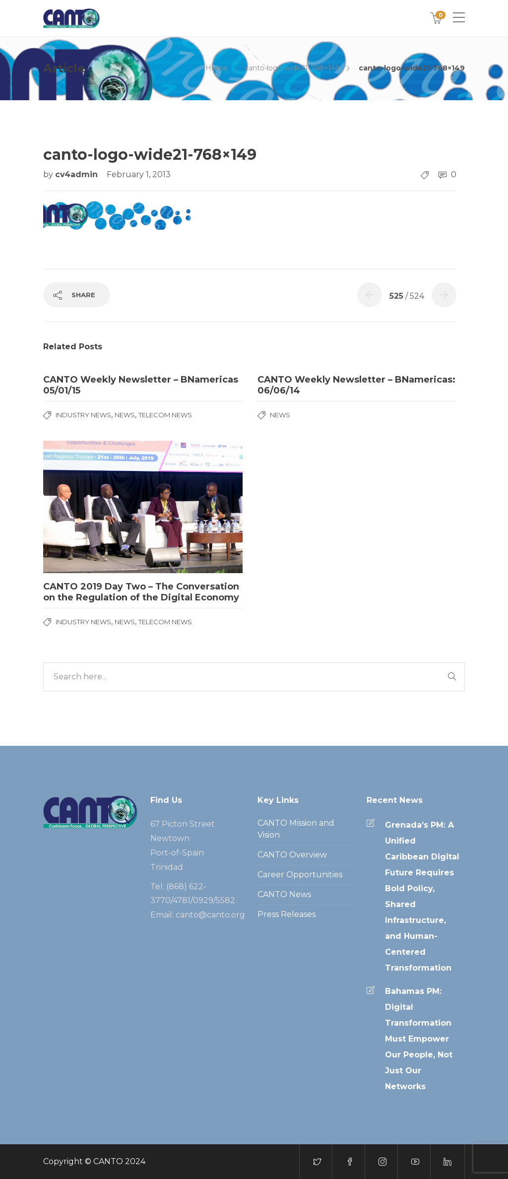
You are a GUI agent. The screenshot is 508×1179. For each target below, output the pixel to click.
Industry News (83, 415)
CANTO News (284, 894)
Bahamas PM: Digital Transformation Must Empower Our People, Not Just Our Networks (418, 1038)
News (125, 415)
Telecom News (165, 415)
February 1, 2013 (139, 174)
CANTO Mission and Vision (295, 829)
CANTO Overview (292, 854)
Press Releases (286, 914)
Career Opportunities (299, 874)
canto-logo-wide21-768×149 (292, 68)
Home (216, 68)
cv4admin (77, 174)
